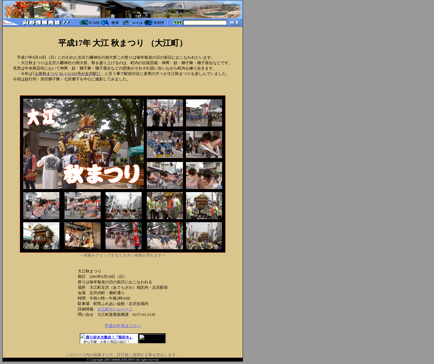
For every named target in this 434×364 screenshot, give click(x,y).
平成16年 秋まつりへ (123, 325)
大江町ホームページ (115, 309)
